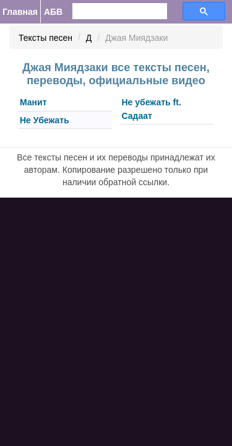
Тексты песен (45, 38)
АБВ (53, 12)
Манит (33, 103)
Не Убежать (44, 120)
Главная (20, 12)
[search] (112, 11)
